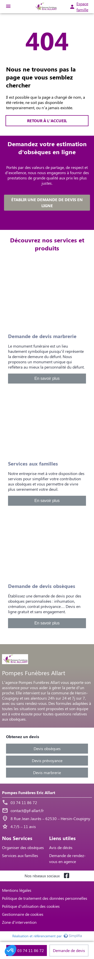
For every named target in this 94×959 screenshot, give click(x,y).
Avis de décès (60, 847)
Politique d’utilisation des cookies (31, 906)
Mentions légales (16, 890)
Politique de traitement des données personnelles (44, 898)
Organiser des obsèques (23, 847)
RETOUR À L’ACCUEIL (47, 120)
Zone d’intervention (19, 922)
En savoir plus (47, 378)
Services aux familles (20, 855)
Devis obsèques (47, 748)
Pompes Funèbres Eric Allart (28, 792)
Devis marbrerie (47, 772)
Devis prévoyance (47, 760)
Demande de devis (69, 950)
